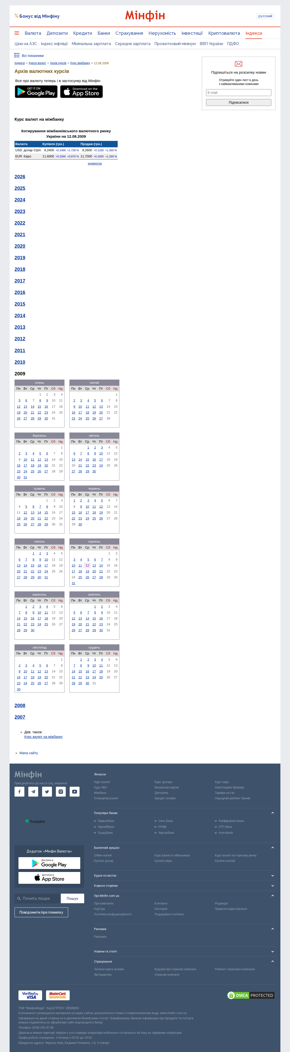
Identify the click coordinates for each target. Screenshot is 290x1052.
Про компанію (103, 903)
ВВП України (211, 43)
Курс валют (102, 782)
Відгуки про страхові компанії (175, 969)
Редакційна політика (169, 914)
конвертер (95, 163)
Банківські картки (167, 787)
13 (25, 406)
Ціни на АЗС (26, 43)
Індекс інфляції (54, 43)
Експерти (161, 909)
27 (25, 418)
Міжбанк (100, 793)
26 (18, 418)
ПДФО (233, 43)
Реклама (100, 936)
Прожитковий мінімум (175, 43)
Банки (103, 33)
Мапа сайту (28, 753)
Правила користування (231, 909)
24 (80, 418)
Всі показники (33, 56)
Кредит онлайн (165, 798)
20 (25, 412)
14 (32, 406)
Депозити (57, 33)
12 (18, 406)
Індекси (253, 33)
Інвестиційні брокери (229, 787)
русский (265, 16)
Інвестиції (192, 33)
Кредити (82, 33)
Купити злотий (225, 861)
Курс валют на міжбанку (43, 737)
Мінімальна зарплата (91, 43)
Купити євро (163, 861)
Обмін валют (103, 855)
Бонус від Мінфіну (39, 16)
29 (39, 418)
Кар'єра (99, 909)
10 (80, 406)
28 (32, 418)
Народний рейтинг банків (232, 798)
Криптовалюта (224, 33)
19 (18, 412)
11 (87, 406)
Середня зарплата (132, 43)
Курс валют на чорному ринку (236, 855)
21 (32, 412)
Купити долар (103, 861)
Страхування (129, 33)
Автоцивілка (103, 974)
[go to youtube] (75, 792)
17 (80, 412)
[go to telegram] (33, 792)
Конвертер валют (106, 798)
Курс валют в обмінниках (172, 855)
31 (25, 477)
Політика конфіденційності (113, 914)
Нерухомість (162, 33)
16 (46, 406)
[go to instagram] (61, 792)
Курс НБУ (100, 787)
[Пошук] (72, 898)
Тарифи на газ (225, 793)
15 (39, 406)
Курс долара (163, 782)
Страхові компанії (167, 974)
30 (46, 418)
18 (87, 412)
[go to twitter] (47, 792)
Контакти (161, 903)
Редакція (221, 903)
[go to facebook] (19, 792)
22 (39, 412)
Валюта (33, 33)
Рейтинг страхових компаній (235, 969)
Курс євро (222, 782)
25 (87, 418)
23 (46, 412)
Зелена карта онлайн (109, 969)
